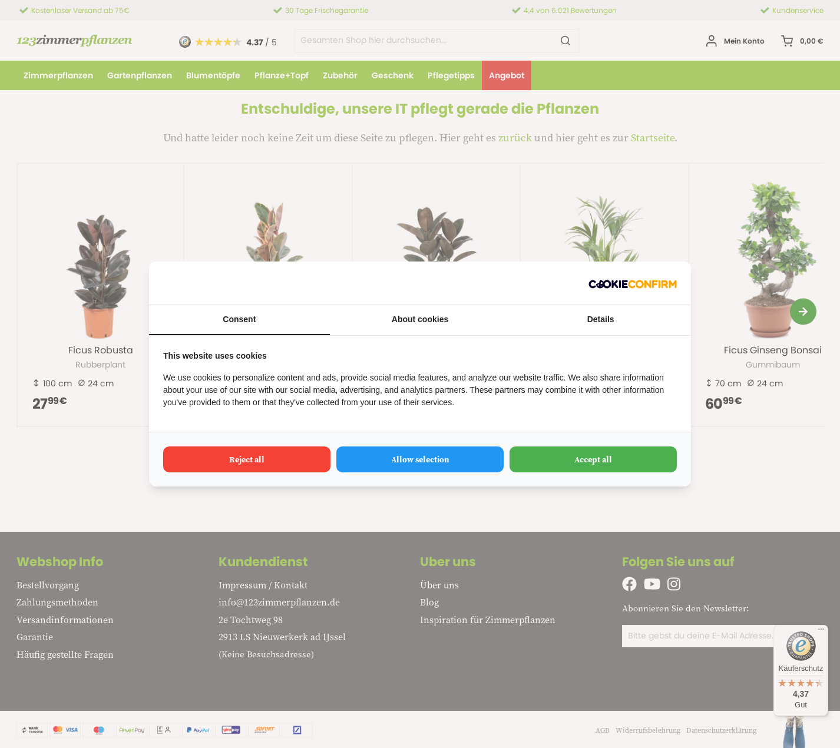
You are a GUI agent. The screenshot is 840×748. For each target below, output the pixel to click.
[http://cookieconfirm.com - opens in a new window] (632, 283)
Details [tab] (600, 319)
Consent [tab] (239, 319)
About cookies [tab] (420, 319)
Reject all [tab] (246, 459)
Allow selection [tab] (420, 459)
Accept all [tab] (593, 459)
